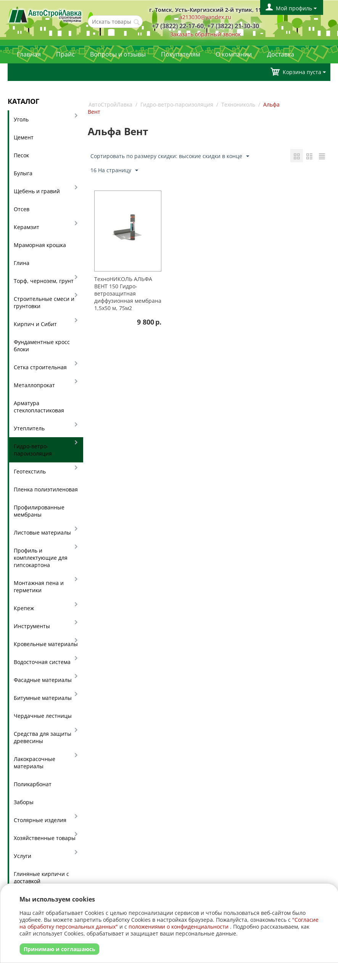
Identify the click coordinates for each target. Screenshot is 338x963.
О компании (234, 54)
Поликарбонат (33, 784)
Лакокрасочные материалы (34, 762)
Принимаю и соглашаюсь (59, 949)
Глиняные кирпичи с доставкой (41, 877)
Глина (21, 263)
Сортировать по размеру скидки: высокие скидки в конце (169, 156)
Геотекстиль (30, 471)
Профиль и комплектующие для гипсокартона (41, 558)
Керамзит (26, 227)
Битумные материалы (43, 697)
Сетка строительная (40, 367)
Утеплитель (29, 428)
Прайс (65, 54)
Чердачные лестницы (43, 715)
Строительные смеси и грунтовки (44, 302)
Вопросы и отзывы (118, 54)
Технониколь (238, 104)
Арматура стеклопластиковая (39, 406)
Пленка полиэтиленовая (46, 489)
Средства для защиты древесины (42, 737)
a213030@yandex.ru (205, 17)
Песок (21, 155)
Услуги (22, 856)
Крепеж (24, 608)
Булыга (23, 173)
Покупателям (180, 54)
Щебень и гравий (37, 191)
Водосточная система (42, 662)
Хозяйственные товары (45, 838)
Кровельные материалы (46, 644)
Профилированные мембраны (39, 511)
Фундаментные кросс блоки (42, 345)
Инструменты (32, 626)
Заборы (24, 802)
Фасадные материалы (43, 679)
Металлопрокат (34, 385)
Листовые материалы (42, 532)
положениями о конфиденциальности (179, 926)
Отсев (21, 209)
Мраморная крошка (40, 245)
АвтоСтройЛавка (110, 104)
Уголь (21, 119)
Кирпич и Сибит (35, 324)
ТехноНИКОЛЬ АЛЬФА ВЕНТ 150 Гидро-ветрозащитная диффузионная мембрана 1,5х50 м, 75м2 (127, 293)
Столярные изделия (40, 820)
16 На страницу (114, 170)
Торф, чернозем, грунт (44, 280)
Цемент (24, 137)
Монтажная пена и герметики (39, 586)
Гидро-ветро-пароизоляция (33, 450)
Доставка (280, 54)
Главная (29, 54)
